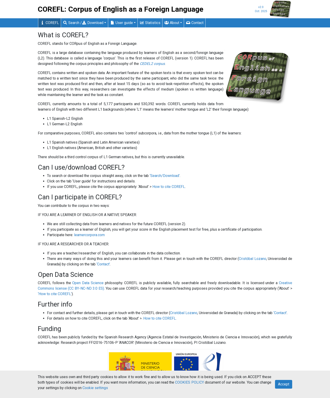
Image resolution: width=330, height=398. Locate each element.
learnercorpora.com (89, 235)
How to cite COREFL (168, 186)
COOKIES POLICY (189, 382)
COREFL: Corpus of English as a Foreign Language (120, 9)
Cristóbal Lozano (252, 258)
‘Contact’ (103, 264)
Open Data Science (88, 283)
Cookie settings (95, 388)
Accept (283, 384)
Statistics (150, 23)
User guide (121, 23)
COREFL (49, 23)
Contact (195, 23)
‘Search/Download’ (165, 176)
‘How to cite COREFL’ (55, 294)
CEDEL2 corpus (152, 63)
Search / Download (83, 23)
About (171, 23)
